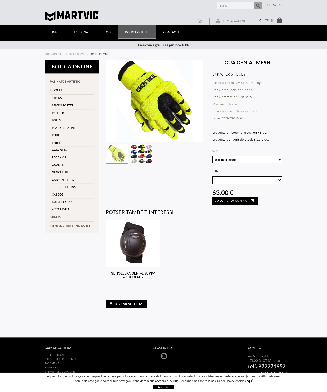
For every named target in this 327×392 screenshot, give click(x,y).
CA (274, 5)
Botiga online (53, 54)
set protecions (64, 187)
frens (56, 142)
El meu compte (231, 21)
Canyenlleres (63, 179)
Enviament (52, 367)
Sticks (57, 98)
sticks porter (63, 105)
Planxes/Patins (63, 127)
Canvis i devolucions (60, 371)
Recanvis (59, 157)
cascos (57, 194)
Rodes (57, 135)
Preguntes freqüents (60, 359)
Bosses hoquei (63, 202)
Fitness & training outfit (71, 226)
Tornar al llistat (126, 304)
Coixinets (59, 150)
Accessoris (60, 209)
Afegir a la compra (234, 200)
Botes (56, 120)
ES (268, 5)
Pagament (52, 363)
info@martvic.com (261, 379)
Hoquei (69, 54)
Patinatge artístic (65, 81)
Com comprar (55, 355)
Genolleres (61, 172)
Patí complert (63, 113)
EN (281, 5)
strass (55, 217)
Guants (81, 54)
